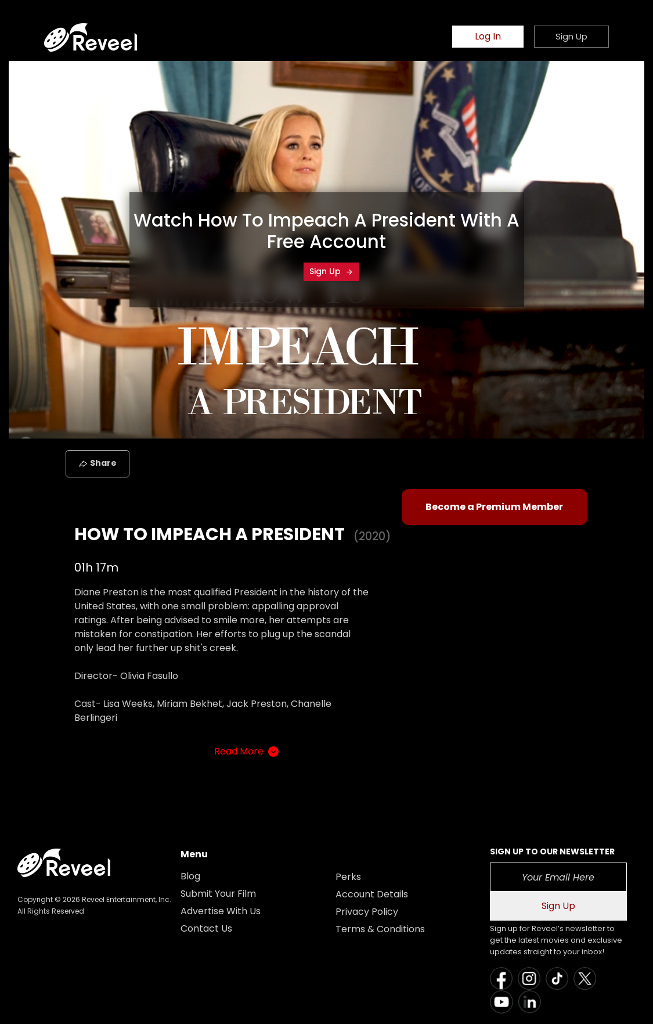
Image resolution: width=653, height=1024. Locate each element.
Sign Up (331, 271)
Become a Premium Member (494, 506)
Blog (190, 876)
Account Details (371, 894)
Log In (488, 36)
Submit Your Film (218, 893)
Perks (348, 876)
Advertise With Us (221, 911)
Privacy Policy (366, 911)
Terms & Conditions (380, 929)
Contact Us (206, 928)
